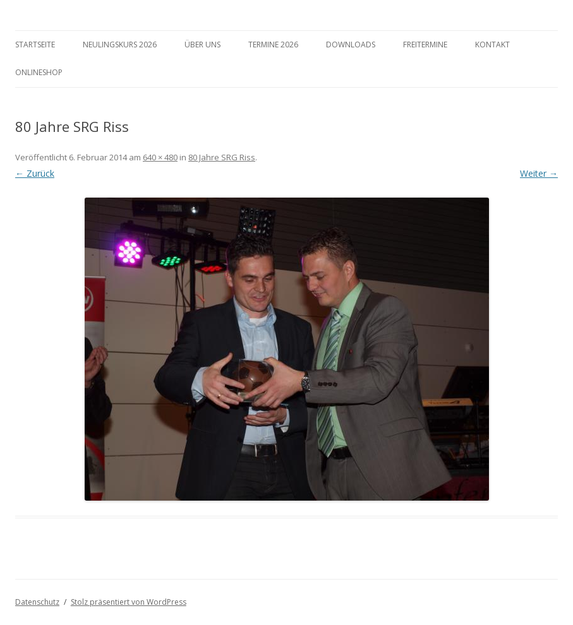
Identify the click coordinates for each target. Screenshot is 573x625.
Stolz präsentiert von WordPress (128, 602)
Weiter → (539, 173)
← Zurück (34, 173)
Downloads (350, 44)
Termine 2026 (273, 44)
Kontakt (492, 44)
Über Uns (202, 44)
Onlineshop (39, 72)
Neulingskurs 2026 (120, 44)
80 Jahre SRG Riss (221, 157)
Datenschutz (37, 602)
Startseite (35, 44)
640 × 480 (160, 157)
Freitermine (425, 44)
